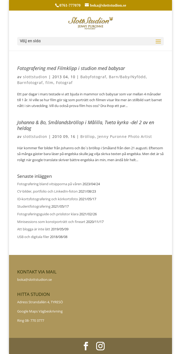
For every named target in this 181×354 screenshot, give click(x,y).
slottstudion (35, 76)
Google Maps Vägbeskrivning (40, 311)
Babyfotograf (93, 76)
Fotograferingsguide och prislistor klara (47, 214)
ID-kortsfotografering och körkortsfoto (47, 199)
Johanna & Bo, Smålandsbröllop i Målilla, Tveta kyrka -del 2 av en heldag (85, 125)
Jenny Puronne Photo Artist (125, 136)
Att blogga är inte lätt (33, 229)
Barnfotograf (30, 82)
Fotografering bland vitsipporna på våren (49, 183)
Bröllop (87, 136)
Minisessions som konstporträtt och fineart (51, 221)
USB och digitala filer (33, 236)
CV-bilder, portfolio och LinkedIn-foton (47, 191)
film (49, 82)
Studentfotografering (33, 206)
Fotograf (64, 82)
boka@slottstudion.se (35, 279)
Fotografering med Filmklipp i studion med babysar (71, 68)
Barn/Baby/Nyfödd (127, 76)
